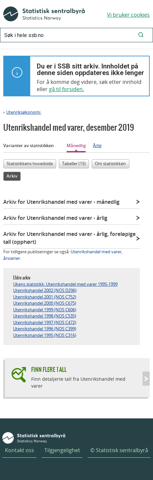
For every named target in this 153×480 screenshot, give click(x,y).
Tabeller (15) (74, 163)
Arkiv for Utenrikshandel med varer (61, 201)
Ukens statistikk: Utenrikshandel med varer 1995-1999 (65, 284)
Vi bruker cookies (128, 14)
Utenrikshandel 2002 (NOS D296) (44, 290)
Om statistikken (110, 163)
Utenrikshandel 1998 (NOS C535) (44, 316)
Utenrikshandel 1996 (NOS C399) (44, 329)
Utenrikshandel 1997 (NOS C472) (44, 322)
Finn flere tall (49, 369)
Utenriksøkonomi (23, 112)
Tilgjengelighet (62, 450)
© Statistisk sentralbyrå (119, 450)
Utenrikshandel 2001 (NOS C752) (44, 297)
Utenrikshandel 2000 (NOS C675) (44, 303)
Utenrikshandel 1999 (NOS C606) (44, 310)
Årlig (97, 145)
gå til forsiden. (66, 89)
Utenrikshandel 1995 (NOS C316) (44, 335)
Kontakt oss (19, 450)
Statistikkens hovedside (30, 163)
